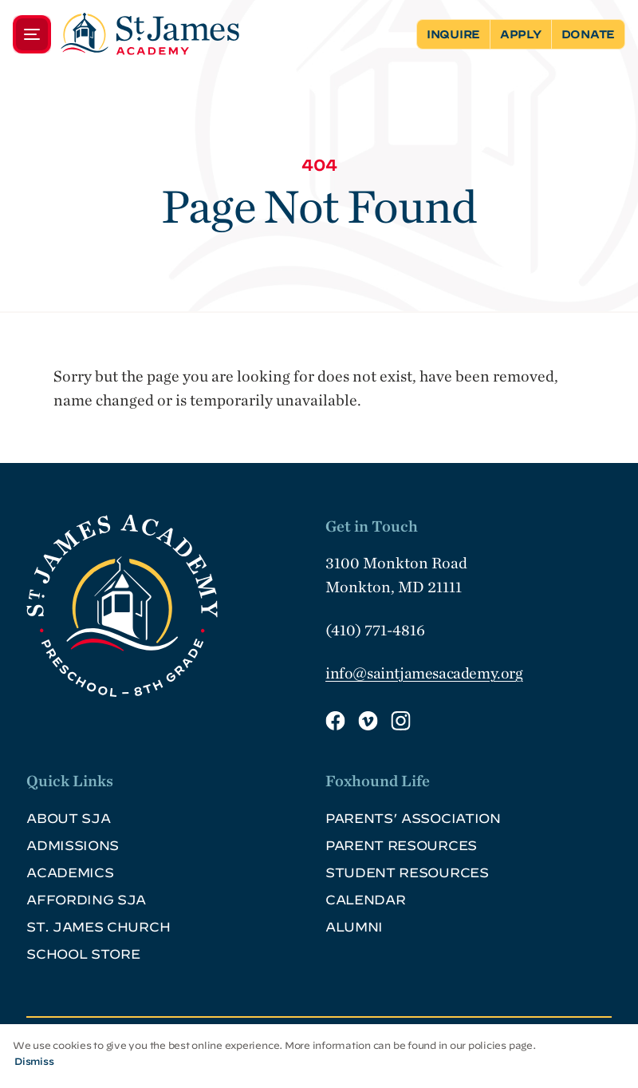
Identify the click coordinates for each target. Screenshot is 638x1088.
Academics (69, 872)
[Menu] (126, 34)
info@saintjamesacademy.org (424, 672)
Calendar (365, 899)
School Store (83, 954)
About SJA (68, 818)
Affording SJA (86, 899)
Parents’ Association (413, 818)
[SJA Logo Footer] (169, 606)
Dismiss (33, 1060)
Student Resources (407, 872)
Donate (588, 34)
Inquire (453, 34)
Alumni (354, 927)
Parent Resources (401, 845)
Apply (521, 34)
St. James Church (98, 927)
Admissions (72, 845)
